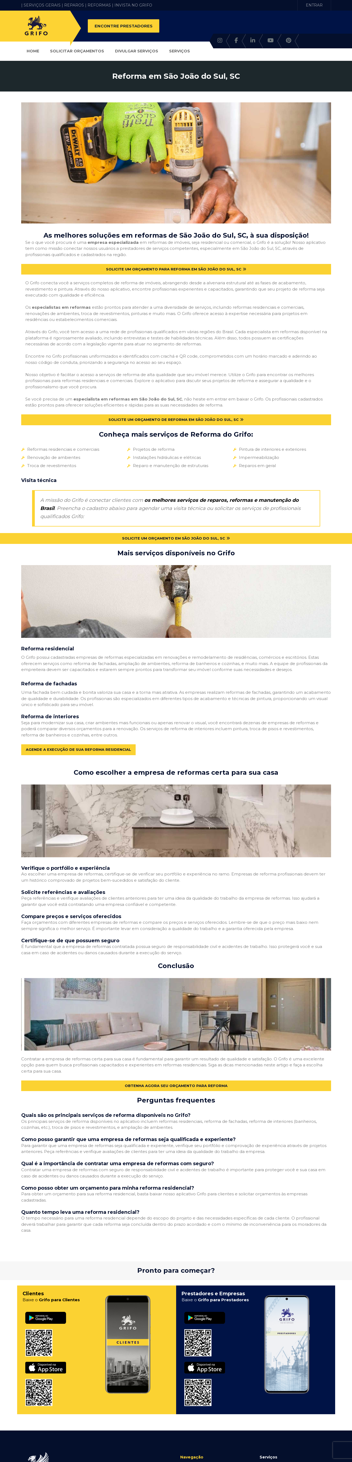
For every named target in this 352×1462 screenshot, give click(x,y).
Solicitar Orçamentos (77, 51)
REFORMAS (99, 5)
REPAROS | (75, 5)
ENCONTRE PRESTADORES (123, 26)
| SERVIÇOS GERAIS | (42, 5)
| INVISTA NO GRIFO (132, 5)
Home (33, 51)
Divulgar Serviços (136, 51)
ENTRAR (314, 5)
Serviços (179, 51)
